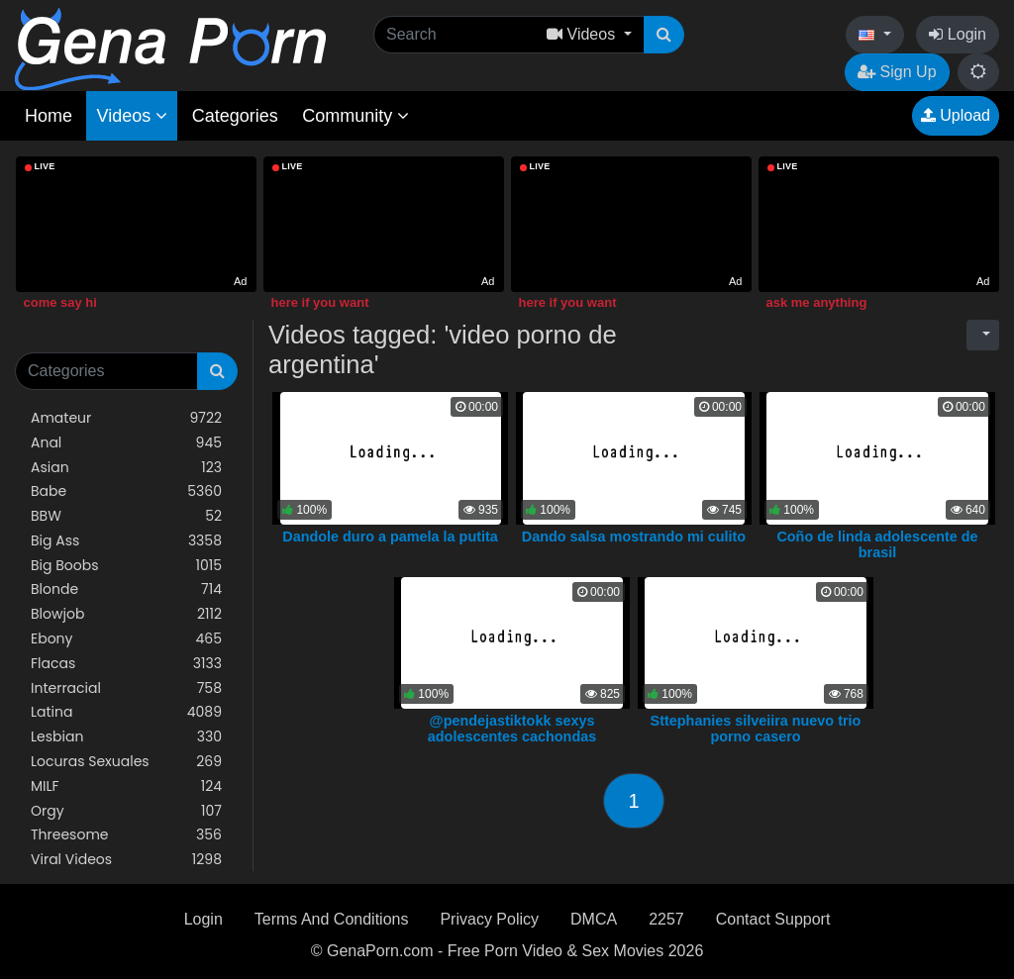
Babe (126, 491)
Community (355, 116)
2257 (666, 919)
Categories (235, 116)
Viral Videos (126, 859)
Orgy (126, 811)
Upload (955, 115)
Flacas (126, 663)
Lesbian (126, 737)
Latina (126, 712)
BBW (126, 516)
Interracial (126, 688)
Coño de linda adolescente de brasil (876, 544)
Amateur (126, 418)
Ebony (126, 639)
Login (957, 34)
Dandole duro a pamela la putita (390, 536)
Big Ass (126, 541)
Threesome (126, 835)
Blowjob (126, 614)
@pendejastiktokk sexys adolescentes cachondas (512, 728)
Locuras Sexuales (126, 761)
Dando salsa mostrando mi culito (634, 536)
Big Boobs (126, 565)
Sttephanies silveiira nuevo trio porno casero (756, 728)
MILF (126, 786)
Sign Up (897, 71)
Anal (126, 443)
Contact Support (773, 919)
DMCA (593, 919)
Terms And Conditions (331, 919)
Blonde (126, 589)
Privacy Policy (489, 919)
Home (48, 116)
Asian (126, 467)
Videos (131, 116)
